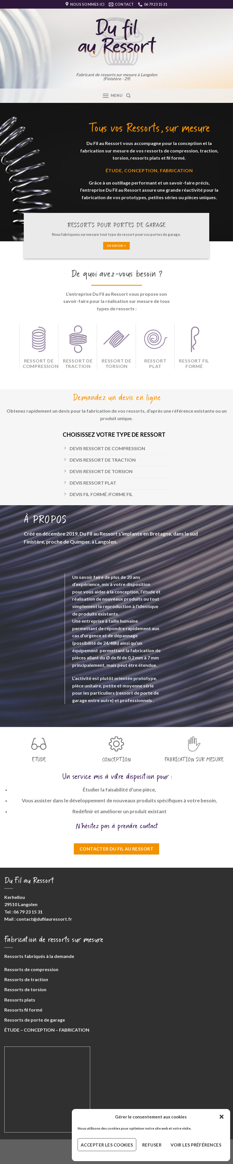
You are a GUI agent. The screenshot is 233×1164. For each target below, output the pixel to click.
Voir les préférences (196, 1144)
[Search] (128, 95)
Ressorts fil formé (23, 1009)
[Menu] (112, 96)
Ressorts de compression (31, 969)
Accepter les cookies (107, 1144)
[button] (221, 1117)
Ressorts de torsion (25, 989)
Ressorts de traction (26, 979)
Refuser (151, 1144)
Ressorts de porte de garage (34, 1019)
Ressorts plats (19, 999)
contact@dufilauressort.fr (44, 919)
